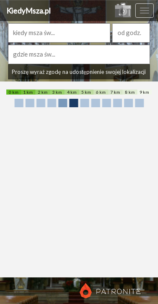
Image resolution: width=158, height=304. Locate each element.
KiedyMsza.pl (28, 10)
